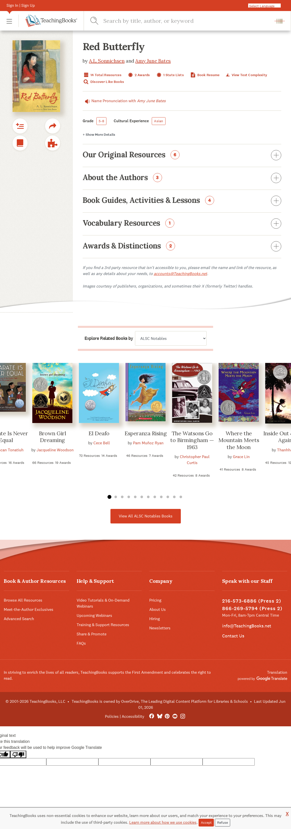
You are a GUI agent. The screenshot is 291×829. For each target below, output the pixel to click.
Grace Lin (241, 456)
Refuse (222, 822)
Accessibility (133, 716)
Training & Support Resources (103, 624)
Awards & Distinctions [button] (182, 246)
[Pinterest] (167, 716)
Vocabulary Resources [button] (182, 224)
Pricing (155, 600)
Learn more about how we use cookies (163, 822)
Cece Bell (101, 443)
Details (99, 134)
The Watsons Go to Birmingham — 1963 (192, 440)
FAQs (81, 643)
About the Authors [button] (182, 178)
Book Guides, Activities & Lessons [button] (182, 201)
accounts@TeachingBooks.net (180, 273)
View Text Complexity (246, 75)
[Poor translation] (18, 754)
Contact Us (233, 636)
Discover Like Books (103, 81)
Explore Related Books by (108, 338)
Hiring (154, 618)
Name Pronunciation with (124, 101)
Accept (206, 822)
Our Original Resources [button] (182, 155)
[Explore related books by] (171, 338)
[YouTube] (175, 716)
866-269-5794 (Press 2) (252, 608)
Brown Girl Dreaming (52, 437)
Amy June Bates (153, 61)
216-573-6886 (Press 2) (251, 601)
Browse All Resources (23, 600)
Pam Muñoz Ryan (148, 443)
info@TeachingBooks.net (246, 626)
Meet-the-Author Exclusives (28, 609)
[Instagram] (182, 716)
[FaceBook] (151, 716)
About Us (157, 609)
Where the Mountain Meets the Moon (238, 440)
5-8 (101, 121)
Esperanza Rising (145, 433)
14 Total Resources (102, 75)
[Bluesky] (159, 716)
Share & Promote (91, 634)
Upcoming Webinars (94, 615)
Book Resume (204, 75)
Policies (112, 716)
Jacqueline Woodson (55, 450)
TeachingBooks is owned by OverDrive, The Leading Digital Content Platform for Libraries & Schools (160, 701)
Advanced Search (19, 618)
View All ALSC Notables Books (146, 516)
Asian (158, 121)
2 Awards (138, 75)
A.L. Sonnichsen (106, 61)
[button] (9, 21)
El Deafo (98, 433)
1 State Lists (170, 75)
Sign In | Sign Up (21, 5)
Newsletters (160, 628)
